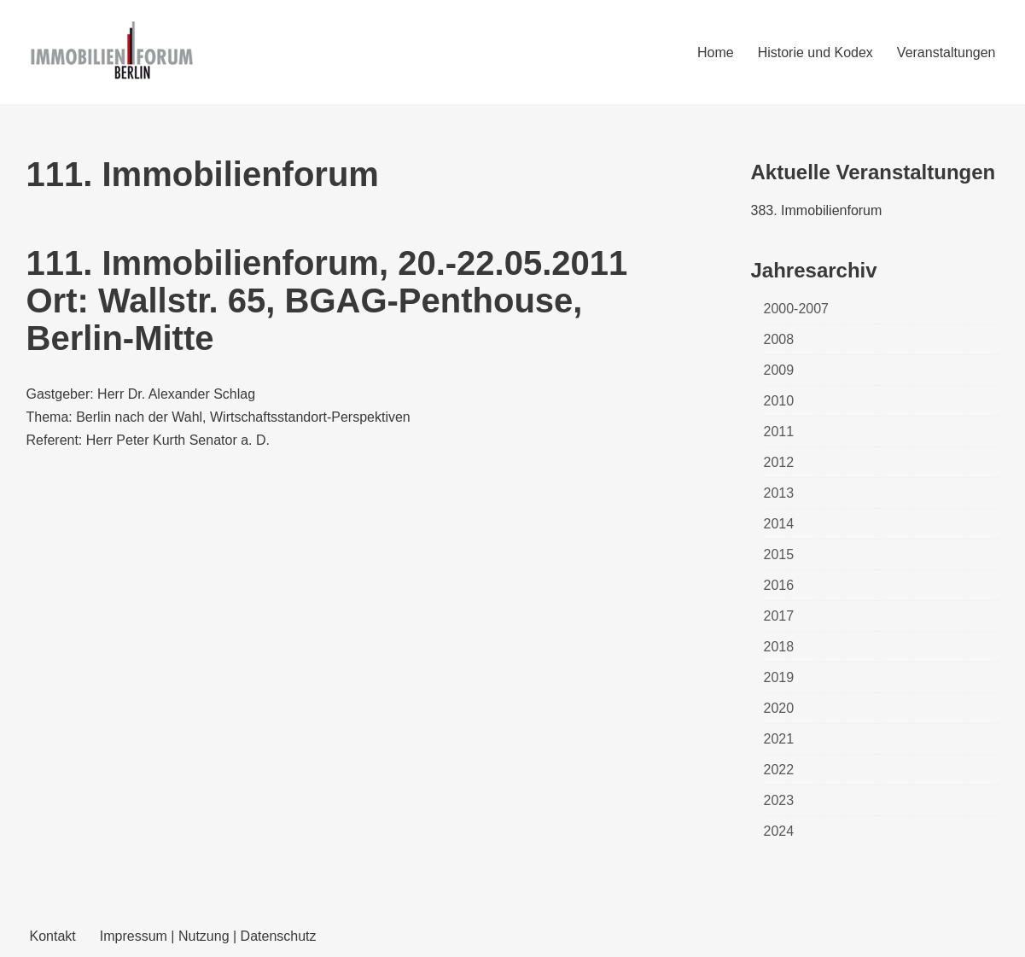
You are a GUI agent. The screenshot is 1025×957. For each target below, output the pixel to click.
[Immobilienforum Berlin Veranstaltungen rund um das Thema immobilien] (111, 52)
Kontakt (53, 936)
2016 (779, 585)
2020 (779, 708)
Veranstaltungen (946, 52)
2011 (779, 431)
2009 (779, 370)
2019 (779, 677)
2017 (779, 616)
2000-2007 (797, 308)
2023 (779, 800)
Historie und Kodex (815, 52)
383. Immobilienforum (816, 210)
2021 (779, 739)
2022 (779, 769)
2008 (779, 339)
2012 (779, 462)
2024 (779, 831)
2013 (779, 493)
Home (715, 52)
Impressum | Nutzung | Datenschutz (208, 936)
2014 (779, 523)
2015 (779, 554)
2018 (779, 646)
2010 (779, 401)
